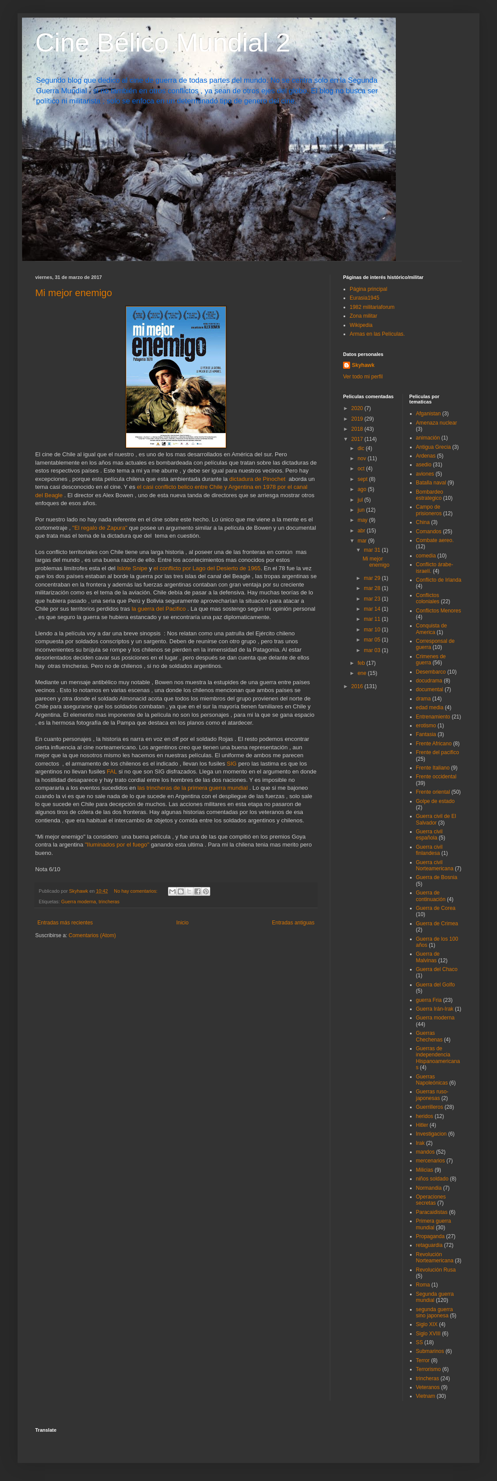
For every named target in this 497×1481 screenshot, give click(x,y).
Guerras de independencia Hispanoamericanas (438, 1057)
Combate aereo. (435, 540)
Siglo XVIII (428, 1334)
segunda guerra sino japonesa (434, 1312)
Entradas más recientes (65, 923)
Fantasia (426, 734)
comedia (426, 556)
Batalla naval (431, 483)
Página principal (368, 289)
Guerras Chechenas (429, 1036)
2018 (358, 429)
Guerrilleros (429, 1107)
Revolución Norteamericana (434, 1257)
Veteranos (428, 1387)
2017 (358, 439)
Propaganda (430, 1236)
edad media (430, 707)
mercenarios (430, 1161)
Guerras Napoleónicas (432, 1080)
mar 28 (373, 588)
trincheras (109, 901)
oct (362, 469)
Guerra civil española (429, 834)
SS (419, 1342)
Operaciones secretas (431, 1200)
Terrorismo (428, 1369)
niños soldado (432, 1179)
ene (363, 673)
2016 (358, 686)
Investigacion (431, 1134)
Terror (423, 1360)
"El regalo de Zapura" (99, 527)
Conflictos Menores (438, 611)
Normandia (429, 1188)
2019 (358, 419)
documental (429, 689)
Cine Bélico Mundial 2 (162, 42)
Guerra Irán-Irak (434, 1009)
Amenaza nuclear (436, 423)
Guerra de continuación (431, 896)
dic (362, 448)
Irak (420, 1143)
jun (362, 510)
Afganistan (428, 414)
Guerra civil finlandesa (429, 850)
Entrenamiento (433, 717)
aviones (425, 474)
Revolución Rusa (436, 1270)
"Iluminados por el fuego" (117, 844)
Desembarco (431, 672)
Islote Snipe (132, 568)
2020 (358, 408)
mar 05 (373, 640)
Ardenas (426, 456)
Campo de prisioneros (429, 510)
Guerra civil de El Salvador (436, 819)
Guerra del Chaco (437, 969)
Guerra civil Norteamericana (434, 865)
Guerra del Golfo (435, 985)
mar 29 (373, 578)
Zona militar (363, 316)
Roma (423, 1285)
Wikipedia (361, 325)
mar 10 (373, 630)
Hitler (422, 1125)
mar (363, 541)
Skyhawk (363, 365)
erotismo (426, 725)
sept (363, 479)
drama (423, 699)
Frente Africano (434, 743)
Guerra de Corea (436, 908)
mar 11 (373, 619)
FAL (112, 771)
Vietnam (425, 1396)
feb (362, 663)
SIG (232, 763)
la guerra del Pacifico (159, 608)
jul (361, 500)
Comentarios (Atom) (92, 935)
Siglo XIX (427, 1324)
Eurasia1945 (364, 298)
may (363, 520)
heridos (424, 1116)
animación (428, 438)
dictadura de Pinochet (257, 479)
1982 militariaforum (372, 307)
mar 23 (373, 599)
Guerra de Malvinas (428, 957)
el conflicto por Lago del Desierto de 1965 (206, 568)
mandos (425, 1152)
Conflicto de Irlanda (438, 580)
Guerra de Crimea (437, 923)
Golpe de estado (435, 801)
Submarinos (430, 1351)
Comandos (429, 531)
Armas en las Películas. (377, 334)
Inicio (182, 923)
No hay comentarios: (136, 891)
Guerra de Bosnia (436, 877)
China (423, 522)
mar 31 (373, 550)
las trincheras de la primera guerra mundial (193, 787)
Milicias (424, 1170)
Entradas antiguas (293, 923)
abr (362, 531)
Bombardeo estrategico (429, 495)
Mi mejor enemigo (73, 292)
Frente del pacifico (437, 752)
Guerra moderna (78, 901)
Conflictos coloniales (427, 598)
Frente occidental (436, 776)
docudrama (429, 681)
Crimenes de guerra (431, 659)
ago (363, 489)
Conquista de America (431, 629)
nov (363, 458)
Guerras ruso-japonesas (432, 1095)
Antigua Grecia (433, 447)
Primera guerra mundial (433, 1224)
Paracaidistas (432, 1212)
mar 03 (373, 650)
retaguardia (429, 1245)
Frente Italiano (433, 768)
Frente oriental (433, 792)
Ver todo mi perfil (363, 377)
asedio (423, 465)
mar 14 (373, 609)
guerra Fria (429, 1000)
